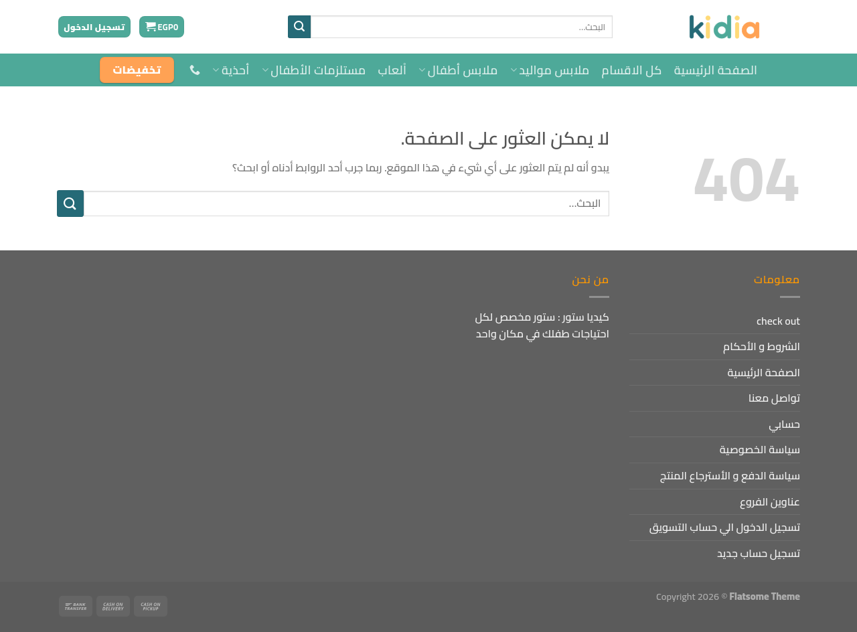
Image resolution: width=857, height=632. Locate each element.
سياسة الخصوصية (760, 449)
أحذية (230, 70)
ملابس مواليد (550, 70)
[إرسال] (299, 26)
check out (778, 321)
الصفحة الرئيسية (716, 70)
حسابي (784, 424)
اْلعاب (392, 70)
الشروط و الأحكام (761, 346)
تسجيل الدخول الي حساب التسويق (724, 527)
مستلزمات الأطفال (314, 70)
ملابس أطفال (457, 70)
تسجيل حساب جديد (758, 553)
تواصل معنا (774, 398)
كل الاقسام (632, 70)
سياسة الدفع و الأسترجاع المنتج (730, 475)
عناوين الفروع (770, 501)
